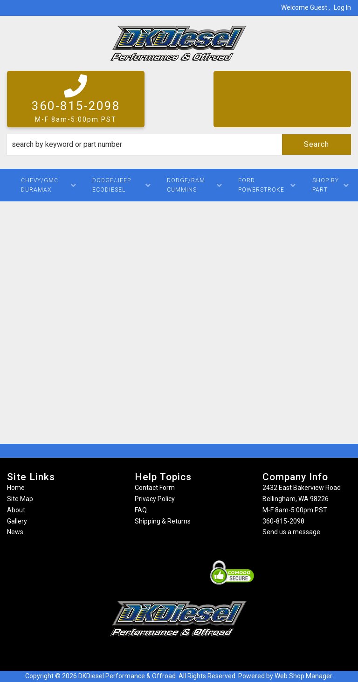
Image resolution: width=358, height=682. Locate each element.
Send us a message (291, 532)
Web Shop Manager (303, 676)
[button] (179, 144)
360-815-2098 (283, 521)
